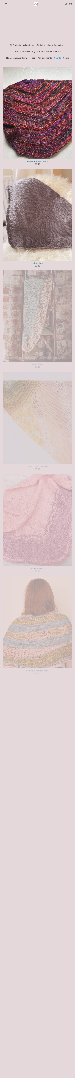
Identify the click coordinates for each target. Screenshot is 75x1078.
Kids (33, 58)
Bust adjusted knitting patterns (29, 51)
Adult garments (45, 58)
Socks (66, 58)
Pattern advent (52, 51)
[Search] (66, 4)
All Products (15, 45)
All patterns (28, 45)
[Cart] (71, 4)
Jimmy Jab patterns (56, 45)
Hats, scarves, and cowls (17, 58)
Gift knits (40, 45)
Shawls (57, 58)
